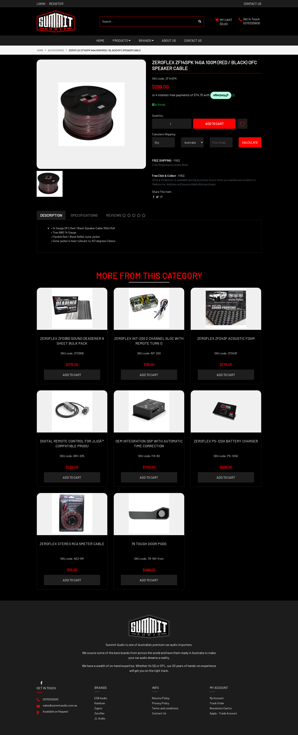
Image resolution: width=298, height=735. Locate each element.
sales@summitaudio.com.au (60, 705)
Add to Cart (214, 124)
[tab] (51, 215)
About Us (169, 40)
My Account (217, 698)
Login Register (50, 3)
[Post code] (221, 142)
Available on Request (55, 711)
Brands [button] (146, 40)
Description (51, 215)
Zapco (98, 708)
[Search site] (200, 21)
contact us (252, 3)
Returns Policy (160, 698)
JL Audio (99, 718)
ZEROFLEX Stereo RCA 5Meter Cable (72, 543)
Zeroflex (99, 713)
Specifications (84, 215)
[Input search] (148, 21)
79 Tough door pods (148, 543)
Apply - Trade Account (223, 713)
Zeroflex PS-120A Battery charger (226, 441)
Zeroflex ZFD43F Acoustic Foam (226, 338)
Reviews (126, 215)
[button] (242, 124)
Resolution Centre (221, 708)
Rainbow (99, 703)
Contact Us (193, 40)
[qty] (163, 142)
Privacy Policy (160, 703)
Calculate (250, 142)
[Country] (192, 142)
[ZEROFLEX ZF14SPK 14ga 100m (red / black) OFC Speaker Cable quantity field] (172, 124)
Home (100, 40)
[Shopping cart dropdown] (223, 21)
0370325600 (251, 23)
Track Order (217, 703)
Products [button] (122, 40)
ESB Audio (100, 698)
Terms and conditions (165, 708)
